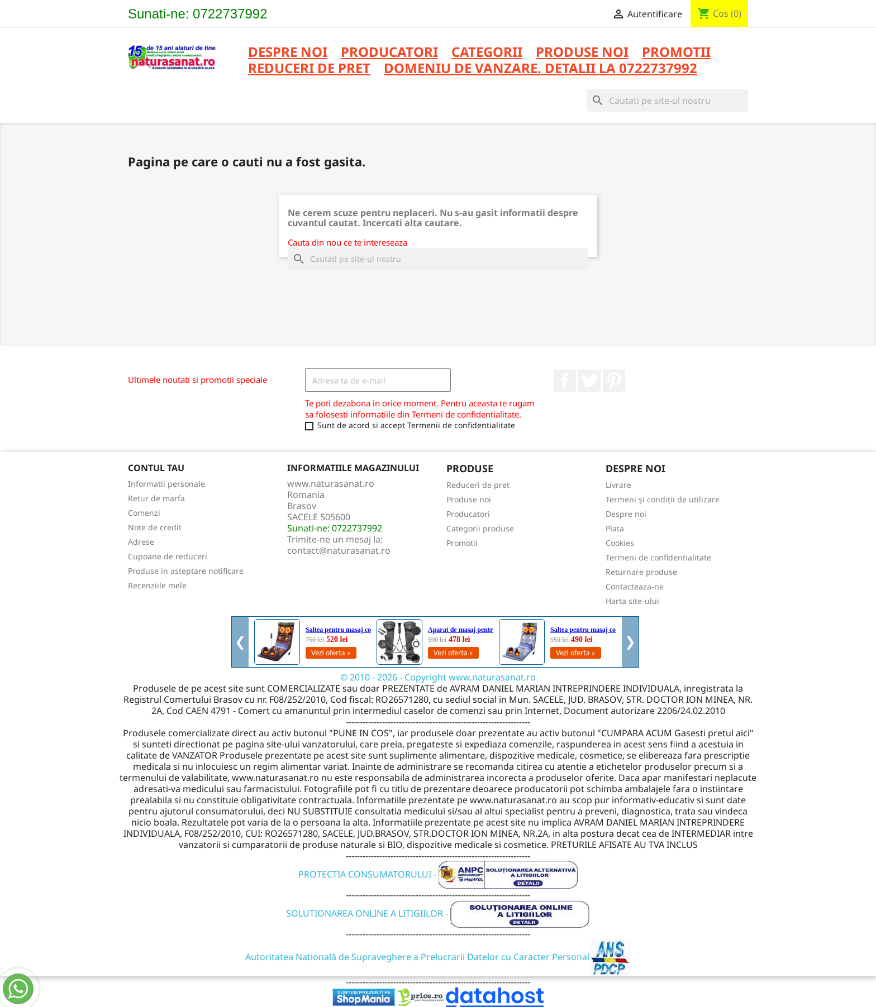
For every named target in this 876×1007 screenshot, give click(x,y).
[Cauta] (667, 100)
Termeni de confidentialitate (658, 557)
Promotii (462, 543)
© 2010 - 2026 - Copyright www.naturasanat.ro (438, 677)
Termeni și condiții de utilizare (663, 499)
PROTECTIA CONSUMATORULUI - (438, 874)
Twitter (589, 381)
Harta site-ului (632, 601)
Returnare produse (641, 572)
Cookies (620, 543)
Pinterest (614, 381)
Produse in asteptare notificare (186, 570)
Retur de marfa (156, 498)
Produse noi (468, 499)
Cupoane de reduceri (167, 556)
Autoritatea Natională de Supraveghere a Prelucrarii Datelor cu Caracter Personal (438, 957)
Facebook (565, 381)
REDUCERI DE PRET (309, 69)
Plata (615, 528)
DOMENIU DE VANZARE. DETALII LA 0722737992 (540, 69)
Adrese (141, 541)
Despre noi (287, 53)
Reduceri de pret (478, 484)
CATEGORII (486, 53)
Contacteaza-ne (635, 586)
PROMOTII (676, 53)
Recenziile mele (157, 585)
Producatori (468, 514)
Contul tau (156, 468)
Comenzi (144, 512)
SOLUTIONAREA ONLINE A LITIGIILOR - (438, 913)
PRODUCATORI (389, 53)
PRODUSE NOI (582, 53)
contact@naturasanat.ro (339, 550)
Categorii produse (480, 528)
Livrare (618, 484)
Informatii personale (166, 483)
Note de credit (155, 527)
